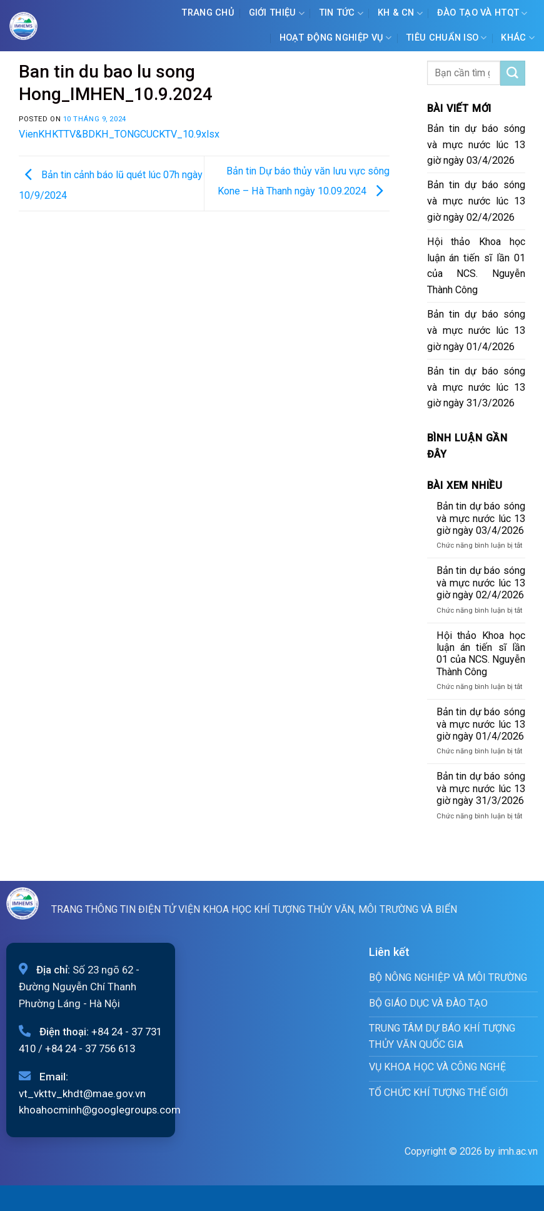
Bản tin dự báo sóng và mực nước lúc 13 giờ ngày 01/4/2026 (476, 330)
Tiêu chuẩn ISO (446, 38)
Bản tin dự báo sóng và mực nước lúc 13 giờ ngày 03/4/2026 (476, 145)
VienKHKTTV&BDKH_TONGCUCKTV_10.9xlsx (119, 134)
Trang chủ (207, 13)
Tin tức (341, 13)
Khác (518, 38)
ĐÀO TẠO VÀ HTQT (482, 13)
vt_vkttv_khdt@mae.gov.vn (82, 1093)
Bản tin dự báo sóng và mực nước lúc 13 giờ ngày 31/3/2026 (476, 387)
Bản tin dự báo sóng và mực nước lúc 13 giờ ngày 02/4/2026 (476, 201)
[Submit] (512, 73)
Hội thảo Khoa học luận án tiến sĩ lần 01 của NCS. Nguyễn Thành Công (476, 266)
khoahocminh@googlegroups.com (100, 1109)
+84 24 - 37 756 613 (90, 1048)
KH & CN (400, 13)
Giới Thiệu (277, 13)
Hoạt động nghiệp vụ (336, 38)
